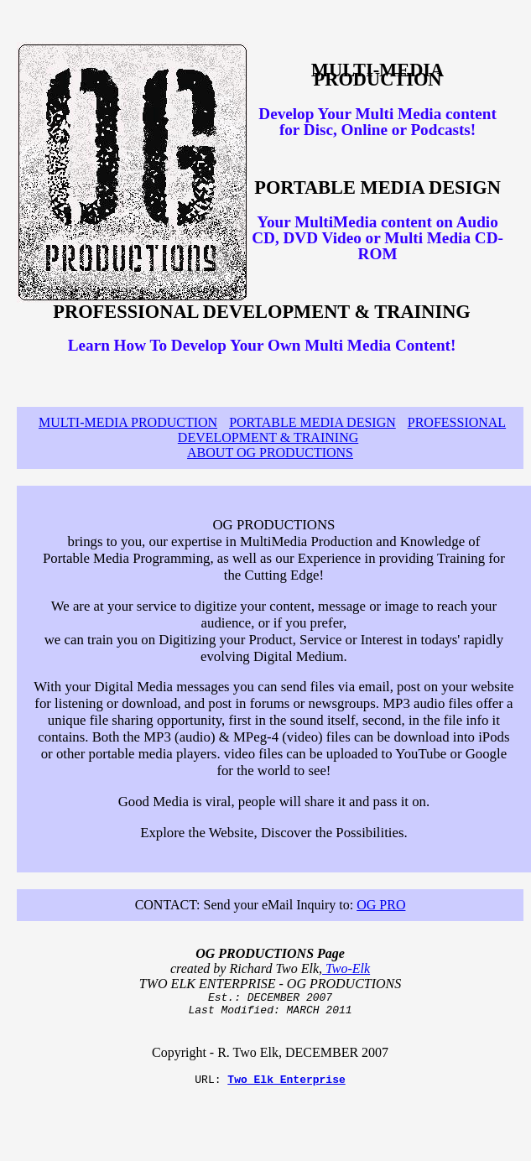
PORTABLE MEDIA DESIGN (312, 422)
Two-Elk (346, 968)
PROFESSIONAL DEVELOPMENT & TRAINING (342, 430)
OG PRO (381, 905)
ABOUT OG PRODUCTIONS (270, 452)
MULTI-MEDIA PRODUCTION (128, 422)
